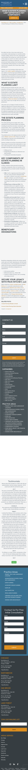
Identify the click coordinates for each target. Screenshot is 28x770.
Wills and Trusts (8, 378)
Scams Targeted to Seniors (11, 374)
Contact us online (15, 269)
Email (4, 314)
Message (5, 321)
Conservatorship (9, 354)
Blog (3, 749)
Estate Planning (8, 362)
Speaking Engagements (14, 749)
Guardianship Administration (13, 403)
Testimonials (8, 747)
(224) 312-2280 (8, 689)
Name (4, 301)
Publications (18, 747)
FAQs (3, 747)
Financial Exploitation (10, 364)
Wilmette (3, 735)
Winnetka (3, 738)
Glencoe (3, 720)
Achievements (23, 746)
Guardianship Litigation (12, 404)
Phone (4, 308)
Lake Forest (3, 727)
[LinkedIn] (14, 743)
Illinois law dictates (12, 88)
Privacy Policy (8, 750)
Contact (14, 750)
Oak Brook (3, 731)
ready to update (11, 60)
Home (2, 746)
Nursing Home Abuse (10, 369)
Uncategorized (8, 287)
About (6, 746)
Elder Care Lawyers (9, 359)
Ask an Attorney (8, 353)
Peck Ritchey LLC (9, 370)
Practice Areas (11, 746)
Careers (7, 749)
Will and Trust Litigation (10, 377)
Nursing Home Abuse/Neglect (13, 410)
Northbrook (11, 753)
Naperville (3, 729)
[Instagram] (10, 743)
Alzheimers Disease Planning (11, 351)
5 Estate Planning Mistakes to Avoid (9, 281)
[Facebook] (17, 743)
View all (14, 540)
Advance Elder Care (9, 349)
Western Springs (5, 733)
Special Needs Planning (11, 398)
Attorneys (17, 746)
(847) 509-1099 (8, 659)
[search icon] (23, 4)
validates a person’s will (9, 125)
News (6, 367)
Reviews (13, 747)
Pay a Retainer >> (19, 759)
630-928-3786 (8, 674)
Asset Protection (10, 396)
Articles (23, 747)
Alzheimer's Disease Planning (13, 392)
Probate (7, 372)
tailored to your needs (15, 266)
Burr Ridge (3, 716)
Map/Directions (5, 648)
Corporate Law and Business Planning (13, 356)
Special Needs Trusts (10, 375)
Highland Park (4, 722)
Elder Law (7, 361)
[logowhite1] (6, 3)
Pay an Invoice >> (8, 759)
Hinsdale (3, 725)
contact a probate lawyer (15, 262)
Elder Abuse (8, 357)
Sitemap (18, 750)
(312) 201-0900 (23, 8)
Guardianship (8, 366)
